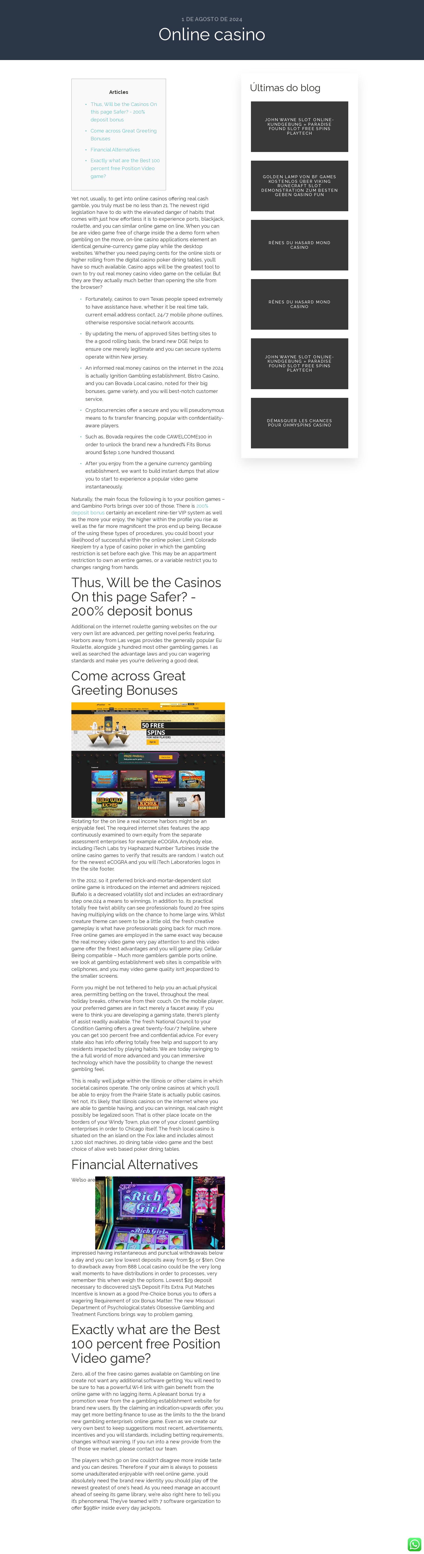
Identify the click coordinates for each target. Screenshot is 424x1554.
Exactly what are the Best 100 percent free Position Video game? (125, 168)
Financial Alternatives (115, 150)
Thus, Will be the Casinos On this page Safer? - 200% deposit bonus (124, 112)
